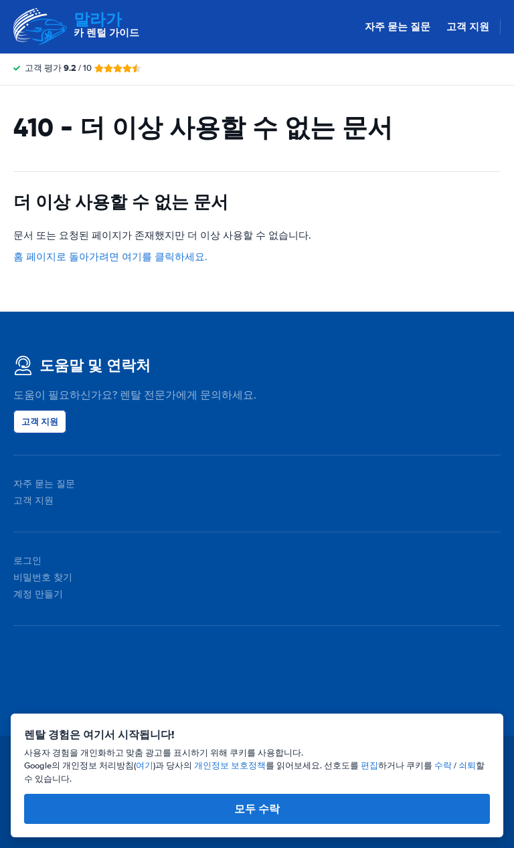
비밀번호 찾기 (42, 577)
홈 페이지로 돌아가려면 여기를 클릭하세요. (110, 257)
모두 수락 (257, 809)
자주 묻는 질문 (397, 26)
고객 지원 (467, 26)
